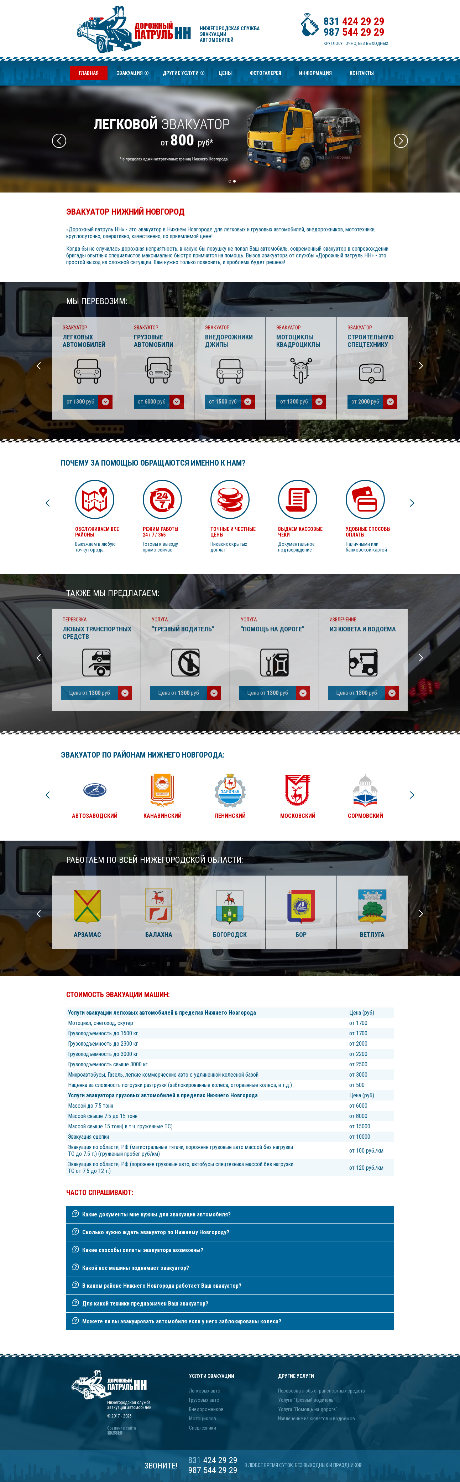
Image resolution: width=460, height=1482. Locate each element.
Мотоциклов (202, 1418)
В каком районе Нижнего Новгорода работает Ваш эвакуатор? (161, 1285)
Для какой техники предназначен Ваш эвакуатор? (145, 1303)
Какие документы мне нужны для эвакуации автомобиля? (156, 1214)
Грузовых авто (204, 1400)
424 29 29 (354, 21)
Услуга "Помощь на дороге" (308, 1409)
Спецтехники (202, 1428)
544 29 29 (354, 32)
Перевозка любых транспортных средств (321, 1391)
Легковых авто (204, 1391)
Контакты (362, 73)
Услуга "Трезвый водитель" (306, 1400)
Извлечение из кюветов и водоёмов (316, 1418)
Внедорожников (206, 1409)
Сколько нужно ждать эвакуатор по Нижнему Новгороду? (155, 1232)
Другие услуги (183, 75)
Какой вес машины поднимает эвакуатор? (135, 1268)
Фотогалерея (265, 73)
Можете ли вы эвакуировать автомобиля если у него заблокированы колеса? (181, 1321)
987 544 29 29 (212, 1470)
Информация (315, 73)
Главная (89, 73)
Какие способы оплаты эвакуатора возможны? (142, 1250)
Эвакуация (132, 75)
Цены (225, 73)
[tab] (230, 1214)
